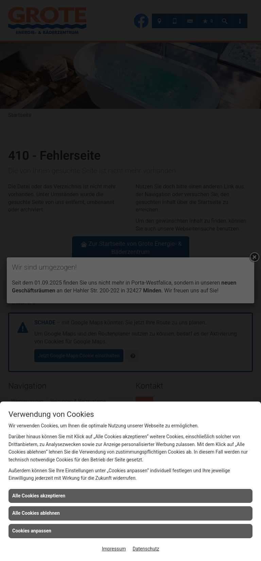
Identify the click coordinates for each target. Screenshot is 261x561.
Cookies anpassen (31, 530)
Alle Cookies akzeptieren (38, 495)
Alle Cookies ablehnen (36, 513)
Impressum (114, 548)
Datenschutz (146, 548)
